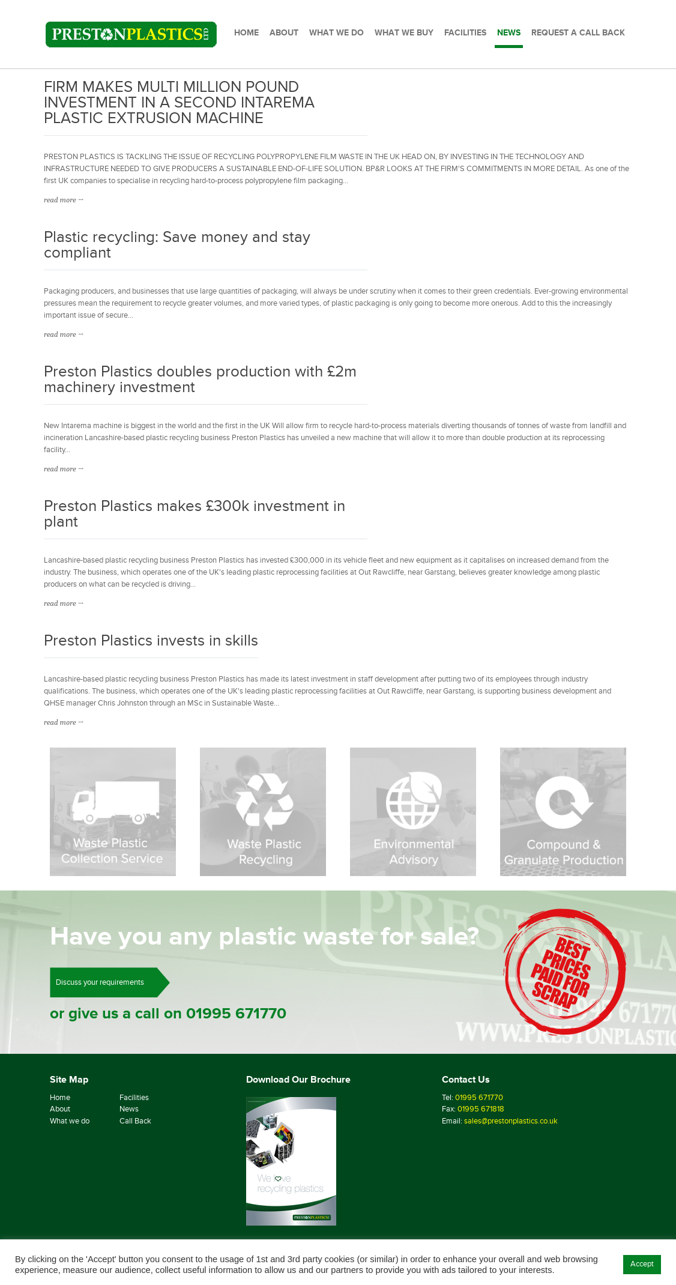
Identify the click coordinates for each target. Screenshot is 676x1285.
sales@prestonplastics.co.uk (511, 1121)
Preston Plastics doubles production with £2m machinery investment (200, 380)
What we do (69, 1121)
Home (60, 1097)
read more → (63, 199)
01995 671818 (480, 1109)
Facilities (134, 1097)
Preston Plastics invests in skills (151, 641)
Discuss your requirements (100, 982)
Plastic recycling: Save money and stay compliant (177, 245)
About (60, 1109)
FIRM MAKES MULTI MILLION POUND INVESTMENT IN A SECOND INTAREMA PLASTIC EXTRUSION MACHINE (179, 103)
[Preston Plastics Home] (131, 34)
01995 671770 (236, 1013)
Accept (642, 1264)
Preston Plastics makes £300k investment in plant (194, 514)
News (129, 1109)
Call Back (135, 1121)
